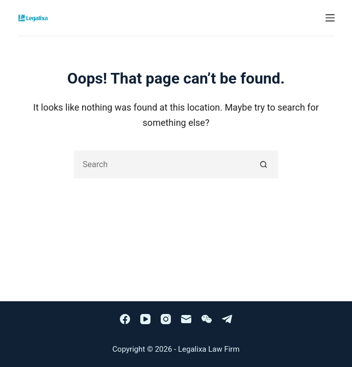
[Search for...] (162, 164)
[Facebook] (125, 319)
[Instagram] (166, 319)
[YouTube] (145, 319)
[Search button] (264, 164)
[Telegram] (227, 319)
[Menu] (330, 17)
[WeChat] (207, 319)
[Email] (186, 319)
